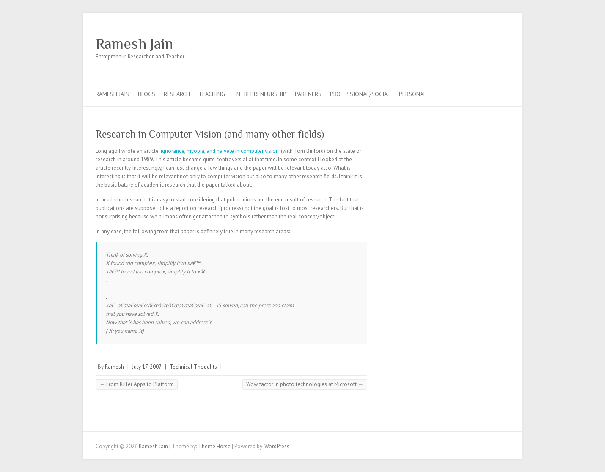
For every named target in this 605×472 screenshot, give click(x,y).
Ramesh (114, 366)
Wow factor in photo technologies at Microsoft (304, 384)
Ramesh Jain (134, 43)
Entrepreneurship (260, 94)
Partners (308, 94)
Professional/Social (360, 94)
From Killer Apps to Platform (136, 384)
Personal (412, 94)
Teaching (211, 94)
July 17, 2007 (147, 366)
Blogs (146, 94)
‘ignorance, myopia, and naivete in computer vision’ (220, 151)
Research (177, 94)
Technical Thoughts (193, 366)
